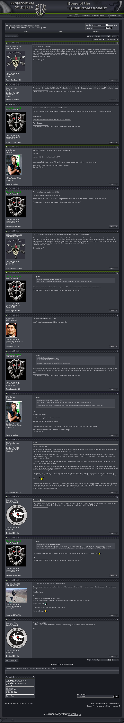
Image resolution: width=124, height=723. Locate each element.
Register (26, 31)
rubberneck (11, 319)
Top (120, 706)
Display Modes (111, 39)
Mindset (37, 25)
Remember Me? (112, 25)
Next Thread (68, 664)
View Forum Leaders (112, 703)
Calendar (96, 31)
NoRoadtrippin (12, 443)
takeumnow (11, 88)
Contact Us (90, 706)
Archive (115, 706)
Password (89, 28)
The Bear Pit (29, 25)
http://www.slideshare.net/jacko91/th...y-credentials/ (50, 322)
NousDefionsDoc (14, 46)
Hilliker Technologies (74, 715)
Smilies (8, 689)
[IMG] (8, 691)
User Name (89, 25)
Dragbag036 (12, 500)
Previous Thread (57, 664)
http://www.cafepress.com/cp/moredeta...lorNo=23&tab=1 (52, 119)
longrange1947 (13, 584)
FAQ (60, 31)
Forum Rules (10, 696)
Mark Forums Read (97, 703)
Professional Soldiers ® (16, 25)
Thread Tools (97, 39)
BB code (9, 688)
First (98, 36)
